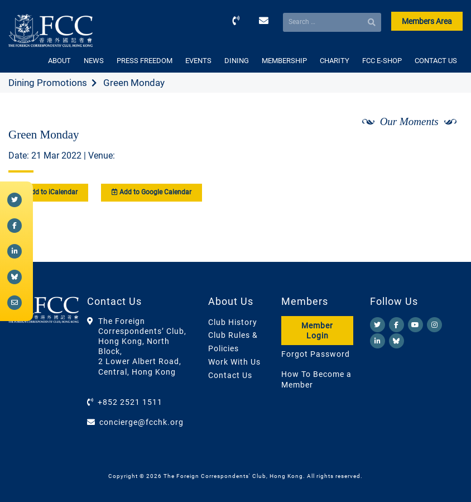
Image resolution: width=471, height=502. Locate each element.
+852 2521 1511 (130, 402)
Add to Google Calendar (151, 192)
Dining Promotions (47, 82)
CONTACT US (436, 60)
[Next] (442, 151)
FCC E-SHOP (382, 60)
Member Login (317, 330)
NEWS (94, 60)
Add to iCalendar (48, 192)
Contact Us (230, 375)
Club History (232, 322)
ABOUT (59, 60)
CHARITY (334, 60)
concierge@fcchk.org (141, 422)
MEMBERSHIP (284, 60)
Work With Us (234, 361)
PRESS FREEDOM (144, 60)
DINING (236, 60)
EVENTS (198, 60)
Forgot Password (315, 354)
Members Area (427, 21)
